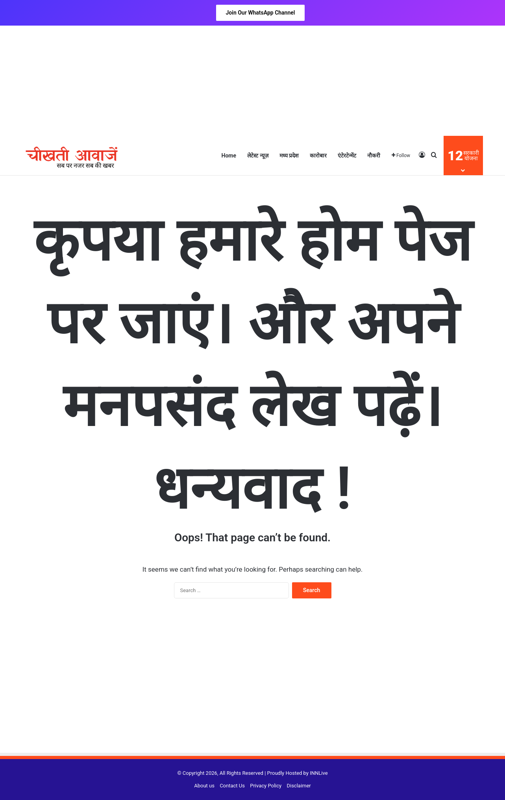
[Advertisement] (253, 81)
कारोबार (318, 155)
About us (204, 786)
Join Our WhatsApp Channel (260, 12)
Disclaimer (299, 786)
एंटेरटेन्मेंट (347, 155)
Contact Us (232, 786)
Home (229, 155)
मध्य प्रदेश (289, 155)
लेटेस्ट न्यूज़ (257, 155)
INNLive (318, 773)
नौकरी (373, 155)
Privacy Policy (265, 786)
